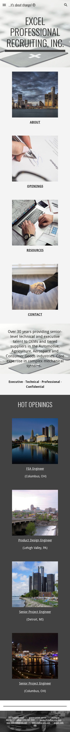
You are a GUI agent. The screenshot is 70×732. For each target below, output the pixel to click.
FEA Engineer (35, 468)
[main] (34, 33)
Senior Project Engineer (35, 612)
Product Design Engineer (35, 540)
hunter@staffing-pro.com (50, 719)
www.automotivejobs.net (17, 722)
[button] (4, 5)
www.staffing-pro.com (41, 722)
